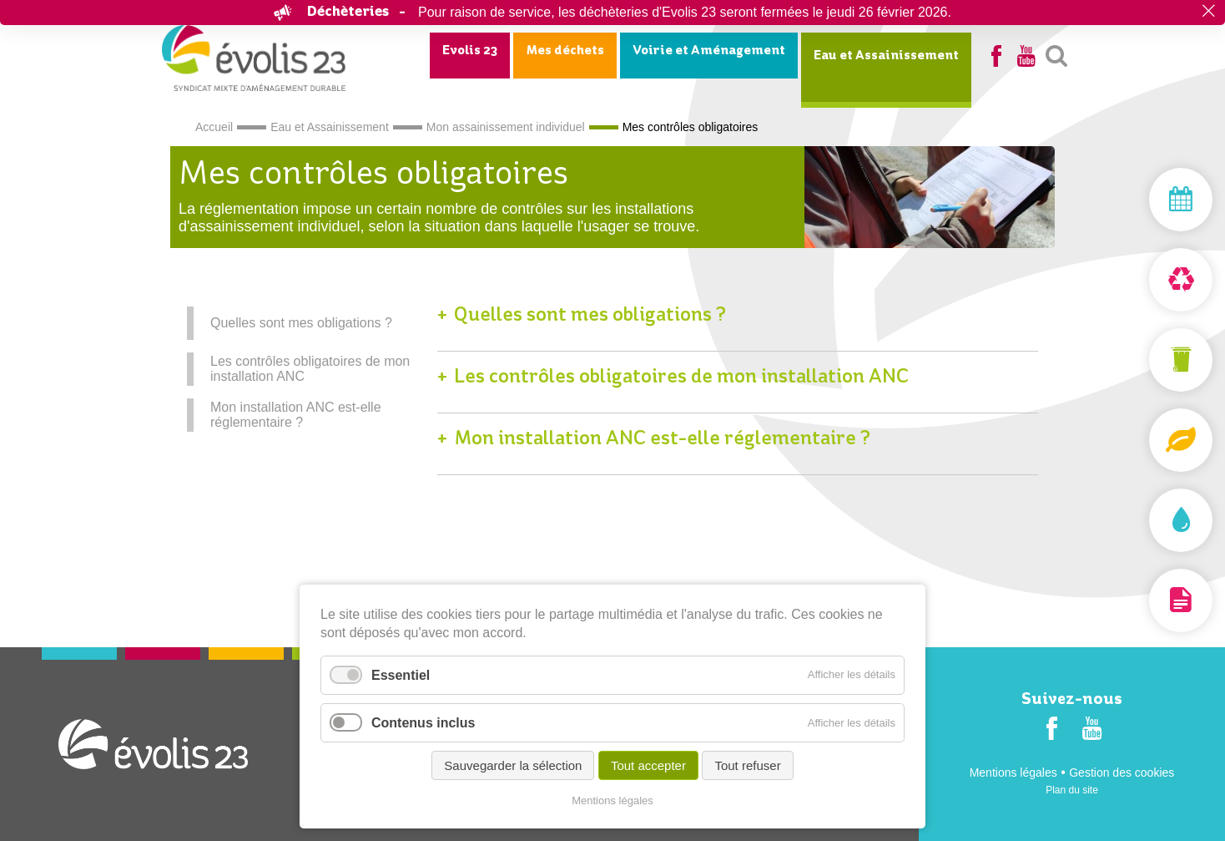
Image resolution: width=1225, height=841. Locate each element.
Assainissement (1141, 520)
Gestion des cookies (1121, 772)
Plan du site (1072, 790)
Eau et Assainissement (886, 56)
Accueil (214, 127)
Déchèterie (1141, 280)
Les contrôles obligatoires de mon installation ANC (310, 368)
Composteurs (1141, 440)
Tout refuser (747, 765)
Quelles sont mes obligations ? (301, 323)
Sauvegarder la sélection (513, 765)
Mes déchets (565, 51)
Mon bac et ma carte (1141, 360)
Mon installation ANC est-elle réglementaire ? (295, 414)
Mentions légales (1013, 772)
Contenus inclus (423, 723)
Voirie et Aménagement (709, 51)
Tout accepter (648, 765)
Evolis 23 (469, 51)
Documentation (1141, 600)
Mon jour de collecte (1141, 199)
